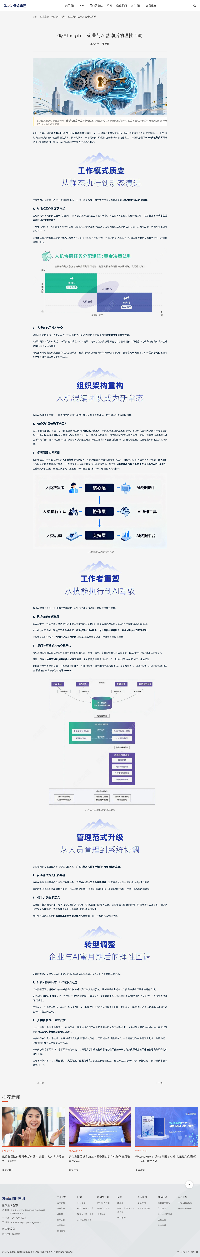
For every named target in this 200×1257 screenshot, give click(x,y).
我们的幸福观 (164, 1203)
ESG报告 (81, 1203)
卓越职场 (162, 1208)
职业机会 (162, 1219)
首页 (35, 16)
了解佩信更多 (144, 1208)
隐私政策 (60, 1252)
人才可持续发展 (84, 1219)
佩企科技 (6, 1234)
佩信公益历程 (103, 1208)
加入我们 (137, 5)
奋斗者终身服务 (185, 1208)
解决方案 (61, 1231)
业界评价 (61, 1225)
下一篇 (161, 1082)
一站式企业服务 (185, 1203)
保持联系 (162, 1225)
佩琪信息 (16, 1234)
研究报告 (121, 1217)
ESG (83, 5)
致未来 (120, 1203)
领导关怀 (61, 1219)
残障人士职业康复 (85, 1214)
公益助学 (101, 1214)
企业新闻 (122, 5)
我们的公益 (96, 5)
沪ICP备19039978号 (45, 1252)
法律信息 (69, 1252)
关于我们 (71, 5)
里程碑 (60, 1214)
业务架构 (61, 1208)
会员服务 (152, 5)
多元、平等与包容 (85, 1208)
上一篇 (38, 1082)
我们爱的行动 (103, 1203)
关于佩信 (61, 1203)
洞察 (110, 5)
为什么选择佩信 (165, 1214)
